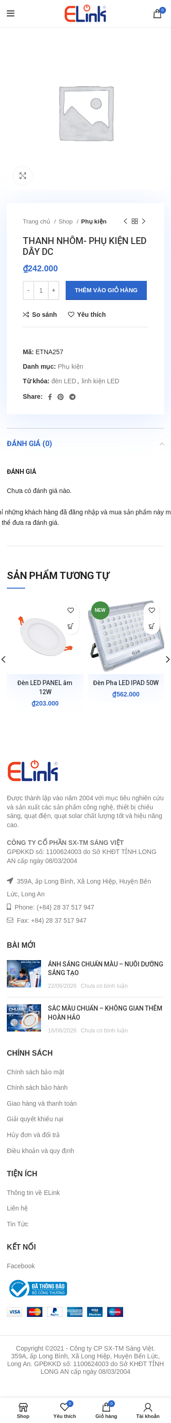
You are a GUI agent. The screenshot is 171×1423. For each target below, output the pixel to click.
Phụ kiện (94, 221)
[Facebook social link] (50, 397)
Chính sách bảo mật (35, 1072)
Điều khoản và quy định (40, 1150)
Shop (66, 221)
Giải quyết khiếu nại (35, 1119)
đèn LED (64, 381)
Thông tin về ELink (33, 1192)
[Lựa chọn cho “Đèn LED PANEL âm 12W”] (71, 627)
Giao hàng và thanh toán (42, 1103)
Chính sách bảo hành (37, 1087)
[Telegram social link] (72, 397)
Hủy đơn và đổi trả (33, 1134)
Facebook (21, 1266)
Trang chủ (37, 221)
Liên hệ (17, 1208)
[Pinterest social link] (61, 397)
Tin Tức (17, 1224)
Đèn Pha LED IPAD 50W (126, 682)
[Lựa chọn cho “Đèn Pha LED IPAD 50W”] (152, 627)
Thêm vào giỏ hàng (106, 290)
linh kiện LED (100, 381)
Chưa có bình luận (104, 986)
